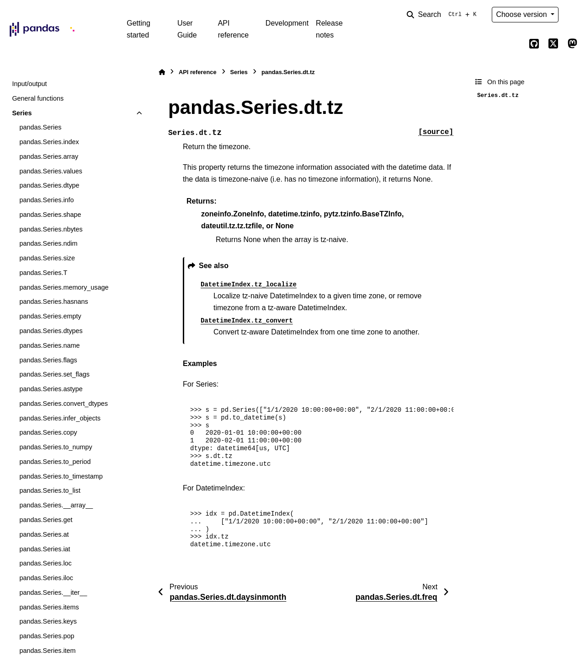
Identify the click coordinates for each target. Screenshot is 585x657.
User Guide (187, 29)
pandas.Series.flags (48, 360)
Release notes (329, 29)
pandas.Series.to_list (49, 490)
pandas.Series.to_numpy (55, 447)
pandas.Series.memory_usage (63, 287)
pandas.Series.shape (50, 214)
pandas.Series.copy (48, 432)
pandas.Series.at (44, 534)
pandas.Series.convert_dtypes (63, 403)
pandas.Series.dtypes (50, 330)
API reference (233, 29)
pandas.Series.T (43, 272)
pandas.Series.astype (50, 389)
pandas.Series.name (49, 345)
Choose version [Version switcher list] (522, 14)
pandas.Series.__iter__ (53, 592)
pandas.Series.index (49, 141)
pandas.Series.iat (44, 549)
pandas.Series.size (47, 258)
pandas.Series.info (46, 200)
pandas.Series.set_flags (54, 374)
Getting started (138, 29)
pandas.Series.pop (46, 636)
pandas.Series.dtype (49, 185)
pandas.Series (40, 127)
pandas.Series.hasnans (53, 301)
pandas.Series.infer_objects (60, 418)
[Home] (162, 72)
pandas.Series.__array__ (56, 505)
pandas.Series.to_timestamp (60, 476)
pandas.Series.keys (48, 621)
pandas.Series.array (48, 156)
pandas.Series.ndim (48, 243)
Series (22, 113)
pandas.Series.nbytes (50, 229)
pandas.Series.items (49, 607)
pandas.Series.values (50, 171)
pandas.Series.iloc (46, 578)
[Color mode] (572, 14)
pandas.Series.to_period (54, 461)
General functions (38, 98)
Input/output (29, 83)
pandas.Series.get (45, 519)
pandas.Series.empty (50, 316)
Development (287, 23)
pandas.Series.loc (45, 563)
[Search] (443, 14)
